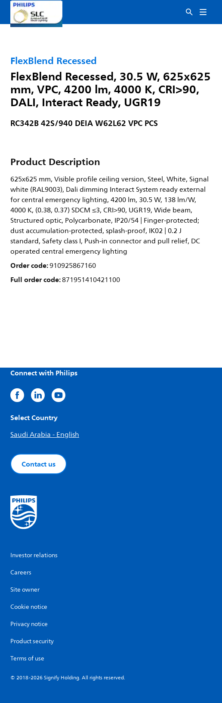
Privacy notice (29, 624)
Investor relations (34, 555)
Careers (20, 572)
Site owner (25, 590)
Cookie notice (28, 607)
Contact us (39, 464)
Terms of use (27, 658)
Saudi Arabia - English (44, 434)
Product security (32, 641)
